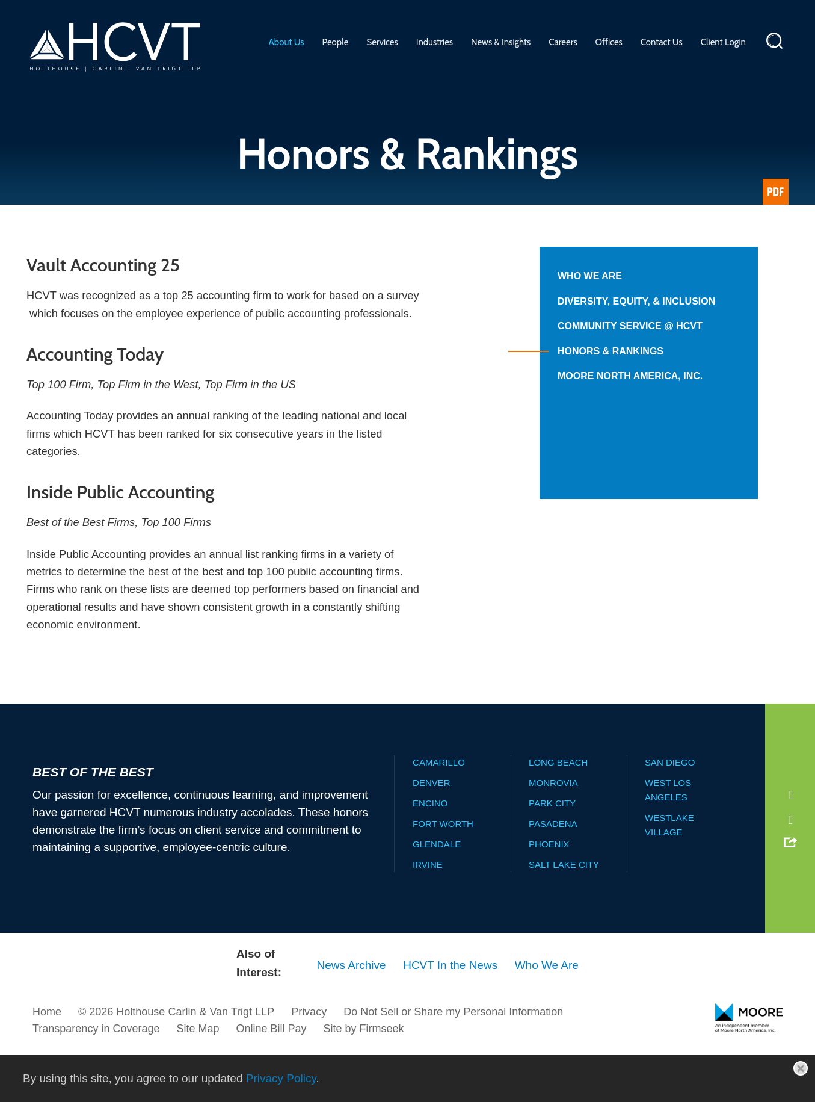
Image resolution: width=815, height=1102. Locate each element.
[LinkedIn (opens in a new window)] (789, 841)
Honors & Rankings (610, 351)
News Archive (351, 1012)
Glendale (437, 892)
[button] (789, 889)
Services (382, 42)
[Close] (800, 1068)
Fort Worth (443, 871)
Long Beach (558, 810)
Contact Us (662, 42)
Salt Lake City (564, 912)
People (335, 42)
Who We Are (590, 276)
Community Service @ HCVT (630, 326)
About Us (286, 42)
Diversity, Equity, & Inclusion (636, 301)
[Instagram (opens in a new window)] (789, 867)
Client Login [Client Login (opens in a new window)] (723, 42)
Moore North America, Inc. (630, 376)
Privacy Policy (281, 1078)
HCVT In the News (450, 1012)
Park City (552, 851)
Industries (434, 42)
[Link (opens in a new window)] (776, 192)
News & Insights (501, 42)
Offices (609, 42)
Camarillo (439, 810)
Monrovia (553, 830)
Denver (432, 830)
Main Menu (370, 14)
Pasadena (553, 871)
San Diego (670, 810)
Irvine (428, 912)
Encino (430, 851)
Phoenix (549, 892)
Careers (563, 42)
